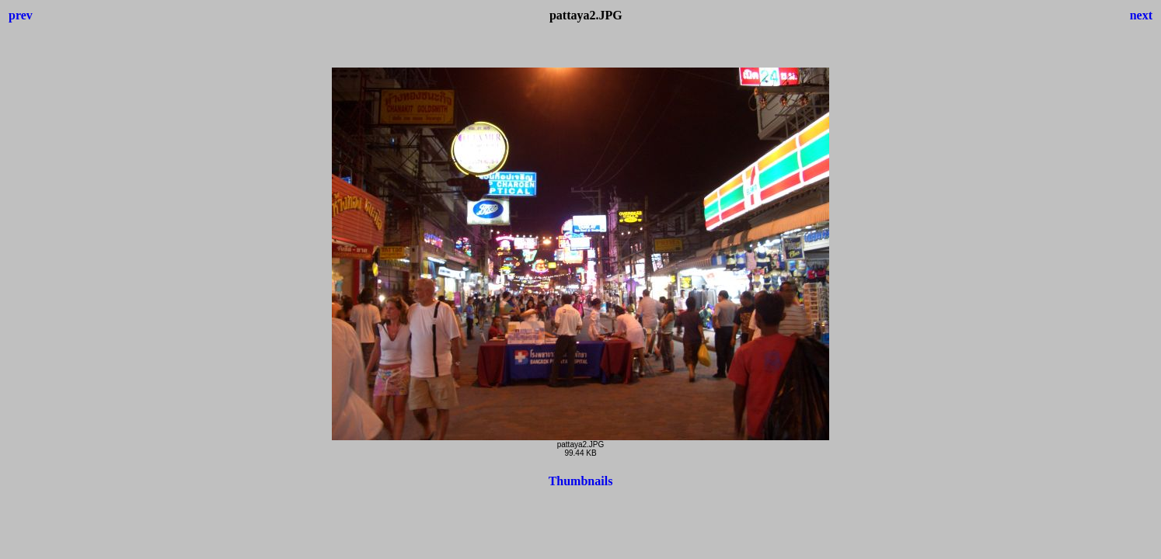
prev (21, 15)
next (1141, 15)
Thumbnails (581, 481)
